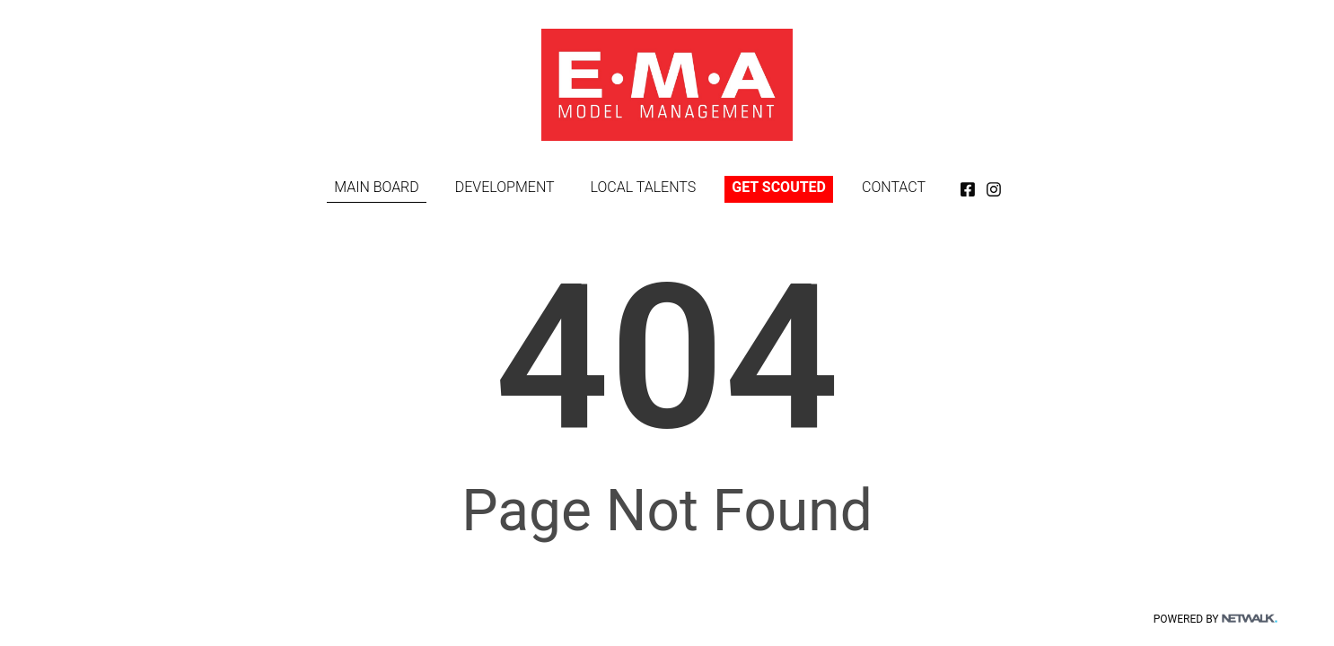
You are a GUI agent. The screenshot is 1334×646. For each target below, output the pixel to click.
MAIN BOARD (376, 187)
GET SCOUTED (779, 187)
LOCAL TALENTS (644, 187)
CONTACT (894, 187)
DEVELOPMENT (505, 187)
